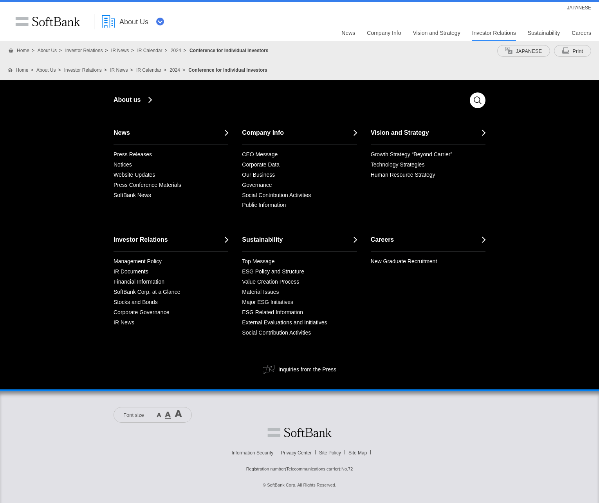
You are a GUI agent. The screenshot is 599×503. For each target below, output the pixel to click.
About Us (47, 50)
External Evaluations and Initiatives (284, 322)
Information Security (253, 453)
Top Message (258, 261)
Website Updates (134, 175)
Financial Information (139, 282)
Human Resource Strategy (403, 175)
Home (23, 50)
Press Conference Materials (147, 185)
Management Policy (138, 261)
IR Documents (131, 271)
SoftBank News (132, 195)
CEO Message (260, 154)
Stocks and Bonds (136, 302)
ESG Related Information (272, 312)
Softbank (299, 432)
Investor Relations (84, 50)
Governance (257, 185)
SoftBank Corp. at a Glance (147, 292)
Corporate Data (261, 164)
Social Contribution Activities (276, 195)
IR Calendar (149, 50)
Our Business (258, 175)
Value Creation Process (270, 282)
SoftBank (48, 21)
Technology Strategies (398, 164)
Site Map (357, 453)
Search (477, 100)
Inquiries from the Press (307, 369)
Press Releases (133, 154)
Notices (123, 164)
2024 (176, 50)
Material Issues (260, 292)
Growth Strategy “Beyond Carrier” (412, 154)
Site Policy (330, 453)
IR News (120, 50)
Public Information (264, 205)
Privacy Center (296, 453)
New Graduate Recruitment (404, 261)
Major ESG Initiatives (267, 302)
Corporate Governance (141, 312)
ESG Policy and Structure (273, 271)
